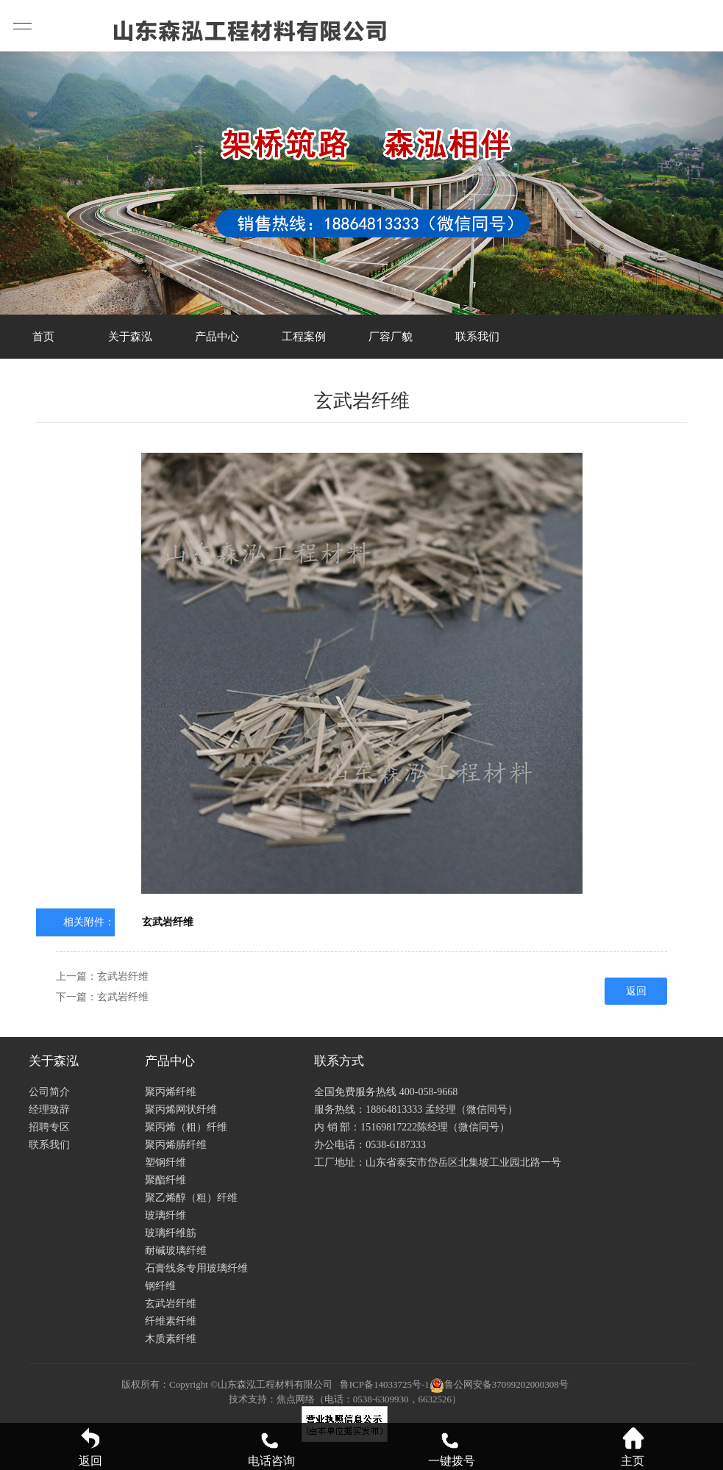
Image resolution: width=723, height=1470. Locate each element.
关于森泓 (130, 337)
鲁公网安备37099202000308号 (499, 1384)
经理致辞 (49, 1109)
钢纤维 (160, 1285)
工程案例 (304, 337)
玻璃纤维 (165, 1215)
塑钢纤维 (165, 1162)
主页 (632, 1447)
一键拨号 (451, 1447)
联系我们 (477, 337)
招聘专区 (49, 1127)
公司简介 (49, 1091)
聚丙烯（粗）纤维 (186, 1127)
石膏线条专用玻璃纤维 (196, 1268)
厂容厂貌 (390, 337)
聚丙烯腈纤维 (176, 1144)
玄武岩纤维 (167, 922)
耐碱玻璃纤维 (176, 1250)
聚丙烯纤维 (170, 1091)
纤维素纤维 (170, 1321)
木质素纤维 (170, 1338)
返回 (636, 991)
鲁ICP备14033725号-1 (385, 1384)
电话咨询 (271, 1447)
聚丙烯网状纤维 (181, 1109)
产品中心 (217, 337)
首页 (43, 337)
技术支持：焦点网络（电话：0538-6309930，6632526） (345, 1399)
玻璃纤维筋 (170, 1232)
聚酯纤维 (165, 1180)
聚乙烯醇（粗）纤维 (191, 1197)
